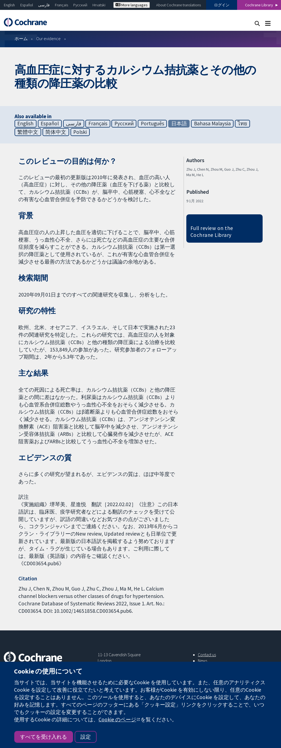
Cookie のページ (117, 719)
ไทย (242, 123)
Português (152, 123)
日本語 (179, 123)
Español (26, 4)
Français (61, 4)
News (202, 660)
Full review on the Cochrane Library (211, 231)
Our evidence (48, 38)
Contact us (207, 654)
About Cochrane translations (178, 4)
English (9, 4)
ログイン (221, 4)
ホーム (21, 38)
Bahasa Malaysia (212, 123)
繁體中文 (27, 132)
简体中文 (55, 132)
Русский (80, 4)
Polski (80, 132)
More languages (132, 4)
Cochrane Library (259, 4)
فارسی (44, 4)
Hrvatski (98, 4)
